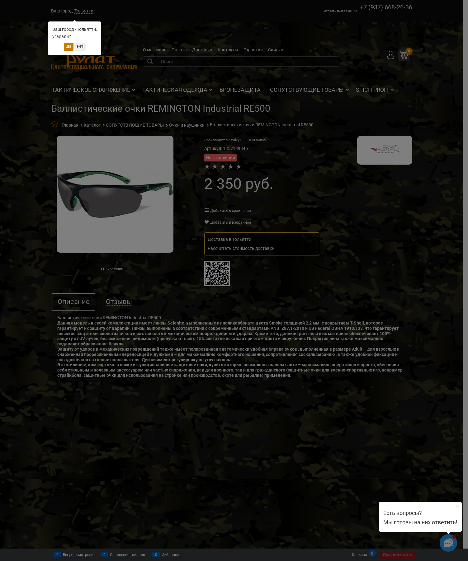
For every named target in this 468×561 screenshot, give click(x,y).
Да (68, 46)
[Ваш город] (457, 506)
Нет (80, 46)
